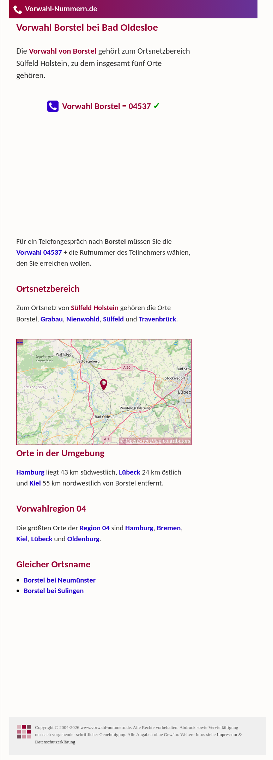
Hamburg (30, 472)
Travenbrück (157, 319)
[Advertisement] (109, 177)
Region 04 (95, 527)
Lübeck (129, 472)
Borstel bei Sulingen (54, 590)
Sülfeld (113, 319)
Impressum (227, 734)
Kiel (35, 483)
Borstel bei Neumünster (60, 580)
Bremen (169, 527)
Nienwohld (82, 319)
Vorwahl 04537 (39, 252)
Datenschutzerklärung (55, 741)
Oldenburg (83, 538)
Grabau (52, 319)
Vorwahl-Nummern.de (55, 8)
